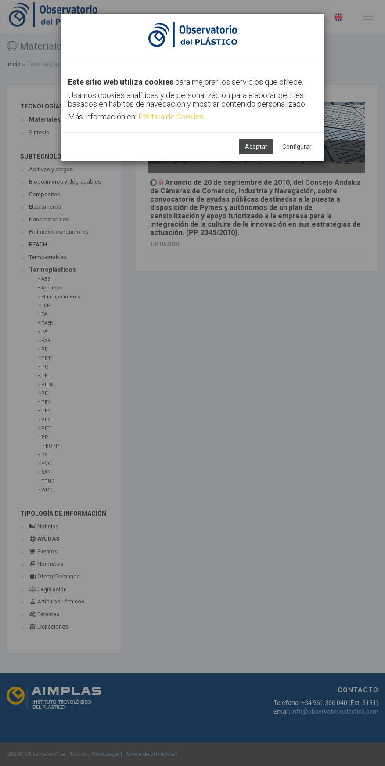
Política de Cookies (171, 116)
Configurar (297, 146)
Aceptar (256, 146)
